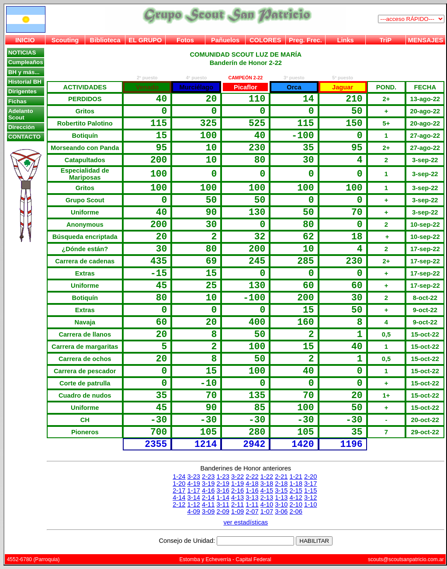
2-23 (208, 476)
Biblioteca (105, 40)
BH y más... (24, 72)
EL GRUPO (145, 40)
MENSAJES (426, 40)
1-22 (266, 476)
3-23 (193, 476)
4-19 (193, 483)
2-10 (296, 504)
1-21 (296, 476)
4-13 (237, 497)
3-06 (281, 511)
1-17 (193, 490)
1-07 (266, 511)
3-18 (266, 483)
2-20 (310, 476)
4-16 (208, 490)
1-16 (252, 490)
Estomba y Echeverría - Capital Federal (225, 559)
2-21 (281, 476)
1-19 (237, 483)
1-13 (281, 497)
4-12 (296, 497)
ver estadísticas (245, 522)
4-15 (266, 490)
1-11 (252, 504)
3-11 (222, 504)
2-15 (296, 490)
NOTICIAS (22, 52)
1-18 (296, 483)
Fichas (17, 101)
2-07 (252, 511)
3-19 (208, 483)
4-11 (208, 504)
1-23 (222, 476)
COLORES (265, 40)
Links (345, 40)
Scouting (65, 40)
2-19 (222, 483)
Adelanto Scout (20, 114)
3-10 (281, 504)
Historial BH (25, 81)
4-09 (193, 511)
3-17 (310, 483)
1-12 (193, 504)
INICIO (25, 40)
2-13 (266, 497)
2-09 (222, 511)
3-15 (281, 490)
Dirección (21, 127)
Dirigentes (22, 91)
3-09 (208, 511)
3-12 (310, 497)
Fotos (185, 40)
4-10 (266, 504)
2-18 (281, 483)
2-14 (208, 497)
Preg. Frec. (305, 40)
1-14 (222, 497)
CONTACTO (24, 136)
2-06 (296, 511)
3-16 (222, 490)
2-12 (179, 504)
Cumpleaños (25, 62)
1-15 (310, 490)
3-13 (252, 497)
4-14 (179, 497)
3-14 (193, 497)
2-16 (237, 490)
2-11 (237, 504)
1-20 (179, 483)
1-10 (310, 504)
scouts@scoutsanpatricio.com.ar (406, 559)
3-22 (237, 476)
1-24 (179, 476)
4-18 (252, 483)
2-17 (179, 490)
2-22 (252, 476)
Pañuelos (225, 40)
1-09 (237, 511)
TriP (385, 40)
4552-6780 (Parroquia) (33, 559)
